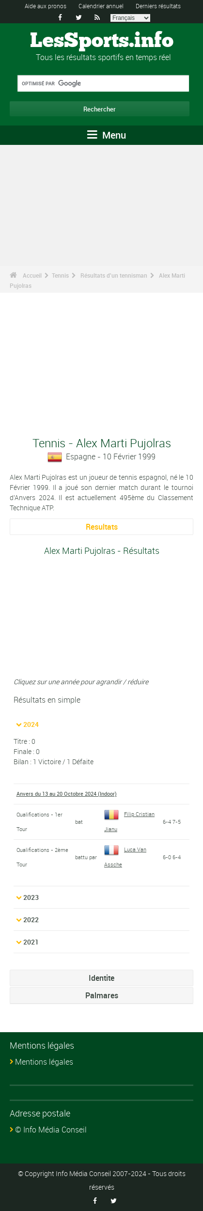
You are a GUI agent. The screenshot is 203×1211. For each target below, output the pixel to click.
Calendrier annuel (101, 6)
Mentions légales (44, 1061)
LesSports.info (101, 41)
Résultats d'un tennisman (113, 275)
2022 (31, 919)
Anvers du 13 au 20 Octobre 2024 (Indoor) (66, 793)
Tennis (60, 275)
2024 (31, 724)
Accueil (32, 275)
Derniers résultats (158, 6)
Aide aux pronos (45, 6)
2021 (31, 941)
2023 (31, 897)
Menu (106, 135)
